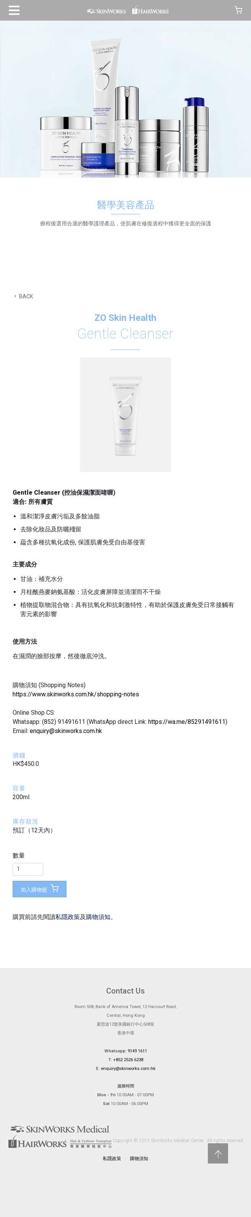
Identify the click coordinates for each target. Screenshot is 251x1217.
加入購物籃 (39, 888)
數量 (19, 855)
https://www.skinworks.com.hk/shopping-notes (76, 694)
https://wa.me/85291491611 (186, 721)
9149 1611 (137, 1051)
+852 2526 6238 (128, 1059)
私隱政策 (67, 917)
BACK (23, 296)
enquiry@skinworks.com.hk (66, 731)
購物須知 (98, 917)
